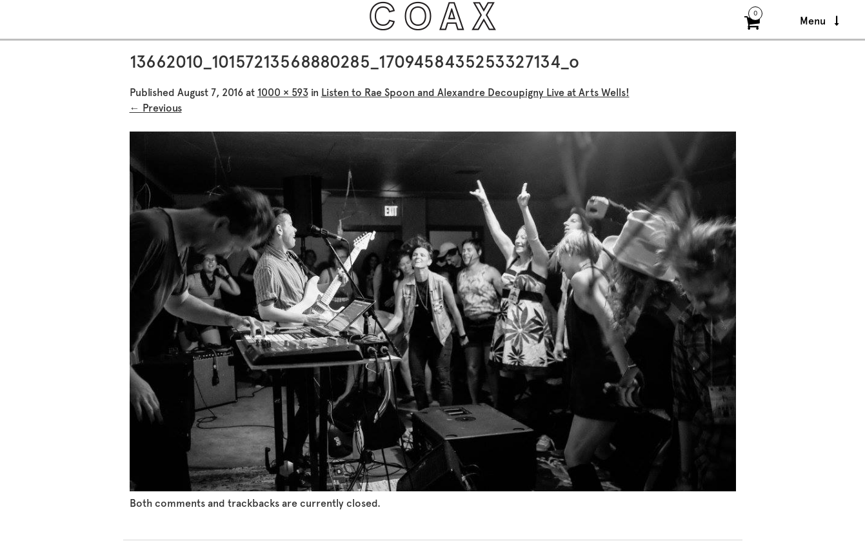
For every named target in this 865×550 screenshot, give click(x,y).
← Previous (156, 108)
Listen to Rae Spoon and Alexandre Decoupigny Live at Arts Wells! (475, 92)
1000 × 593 (282, 92)
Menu (819, 21)
